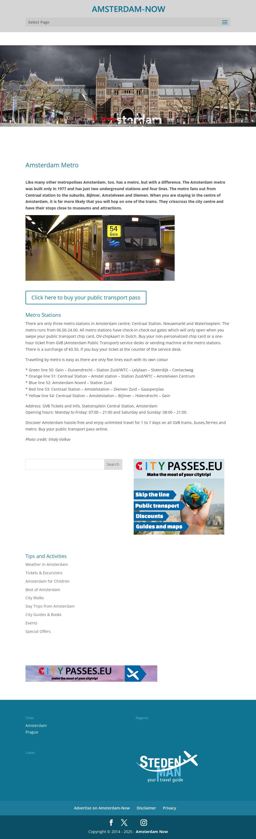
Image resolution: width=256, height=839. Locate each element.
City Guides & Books (43, 614)
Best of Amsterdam (42, 589)
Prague (31, 732)
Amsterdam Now (152, 831)
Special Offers (38, 631)
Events (31, 623)
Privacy (169, 808)
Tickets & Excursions (43, 572)
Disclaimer (146, 808)
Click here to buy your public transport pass (85, 297)
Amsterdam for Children (47, 581)
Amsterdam (36, 725)
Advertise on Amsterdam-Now (102, 808)
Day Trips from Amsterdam (50, 606)
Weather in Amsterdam (46, 564)
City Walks (34, 597)
